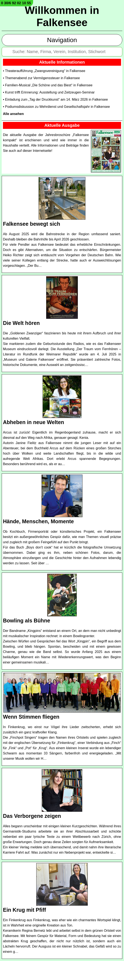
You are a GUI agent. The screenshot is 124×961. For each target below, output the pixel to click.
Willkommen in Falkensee (62, 16)
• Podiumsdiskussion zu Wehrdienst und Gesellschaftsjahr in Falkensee (56, 106)
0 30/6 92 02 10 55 (16, 3)
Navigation (62, 39)
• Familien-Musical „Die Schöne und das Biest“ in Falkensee (47, 85)
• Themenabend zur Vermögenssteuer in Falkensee (41, 78)
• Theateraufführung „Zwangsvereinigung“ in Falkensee (44, 71)
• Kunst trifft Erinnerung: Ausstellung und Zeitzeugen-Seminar (49, 92)
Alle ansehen (13, 114)
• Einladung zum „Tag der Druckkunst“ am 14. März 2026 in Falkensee (55, 99)
